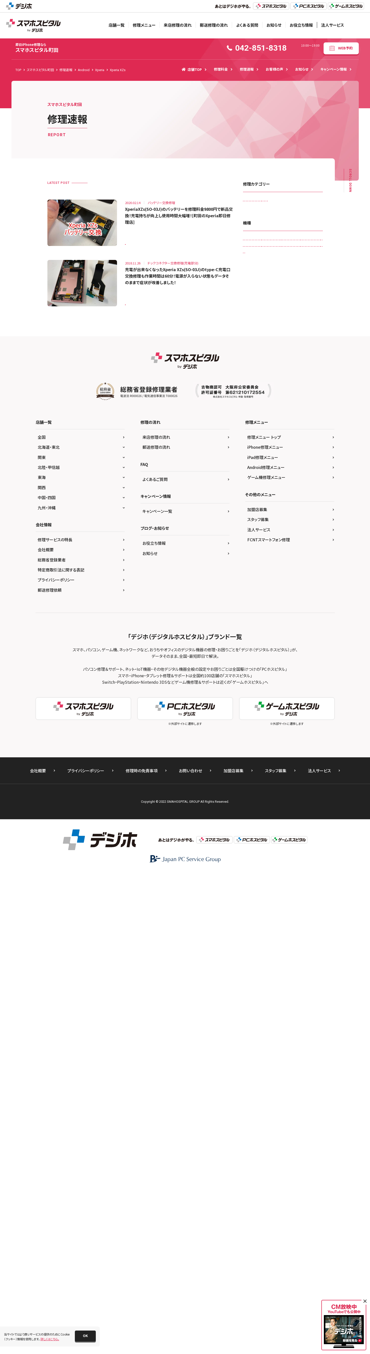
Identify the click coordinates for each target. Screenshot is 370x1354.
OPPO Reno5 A (274, 680)
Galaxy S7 (253, 390)
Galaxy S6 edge (303, 379)
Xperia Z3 (281, 742)
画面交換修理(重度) (295, 285)
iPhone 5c (253, 597)
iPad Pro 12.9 (294, 504)
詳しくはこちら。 (49, 1339)
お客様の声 (274, 69)
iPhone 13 (289, 576)
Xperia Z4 (289, 752)
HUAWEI (300, 400)
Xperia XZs (135, 241)
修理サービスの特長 (55, 1020)
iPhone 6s (281, 607)
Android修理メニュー (266, 948)
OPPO (250, 680)
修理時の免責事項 (141, 1252)
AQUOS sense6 (256, 348)
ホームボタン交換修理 (295, 264)
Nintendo (310, 659)
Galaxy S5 (253, 379)
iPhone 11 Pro (299, 545)
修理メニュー (144, 25)
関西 (42, 968)
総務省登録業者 (52, 1041)
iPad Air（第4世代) (291, 462)
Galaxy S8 (307, 390)
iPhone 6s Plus (307, 607)
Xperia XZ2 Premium (260, 731)
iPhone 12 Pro (286, 566)
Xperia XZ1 (253, 721)
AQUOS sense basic (285, 338)
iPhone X (289, 638)
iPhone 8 (302, 618)
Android (251, 328)
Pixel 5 (250, 690)
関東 (42, 938)
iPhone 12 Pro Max (259, 576)
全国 (42, 918)
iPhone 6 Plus (255, 607)
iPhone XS (277, 649)
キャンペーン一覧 (157, 992)
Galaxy (280, 348)
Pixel (297, 680)
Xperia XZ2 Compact (285, 721)
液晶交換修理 (308, 275)
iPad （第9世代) (256, 452)
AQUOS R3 (293, 328)
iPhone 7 (252, 618)
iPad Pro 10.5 (255, 493)
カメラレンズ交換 (293, 202)
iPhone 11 (272, 545)
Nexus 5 (269, 659)
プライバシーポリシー (56, 1061)
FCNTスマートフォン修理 (268, 1020)
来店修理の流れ (178, 25)
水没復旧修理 (281, 275)
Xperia (287, 690)
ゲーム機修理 (284, 213)
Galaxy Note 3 (304, 348)
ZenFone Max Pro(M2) (261, 783)
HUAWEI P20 (254, 411)
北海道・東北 (49, 928)
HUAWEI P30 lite (284, 411)
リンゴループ (254, 275)
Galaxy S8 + (254, 400)
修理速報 (247, 69)
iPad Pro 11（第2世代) (261, 504)
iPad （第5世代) (256, 431)
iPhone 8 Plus (255, 628)
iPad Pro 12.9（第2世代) (262, 514)
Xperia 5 (251, 700)
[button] (85, 1336)
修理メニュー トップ (264, 918)
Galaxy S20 (279, 369)
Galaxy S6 (276, 379)
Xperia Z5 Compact (282, 763)
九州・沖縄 (47, 989)
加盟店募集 (257, 990)
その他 (311, 783)
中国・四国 (47, 979)
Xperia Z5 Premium (259, 773)
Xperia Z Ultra (255, 742)
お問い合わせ (190, 1252)
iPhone (251, 545)
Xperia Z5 (252, 763)
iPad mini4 (302, 483)
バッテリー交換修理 (258, 264)
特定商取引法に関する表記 (61, 1051)
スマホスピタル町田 (36, 48)
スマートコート (291, 223)
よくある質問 (247, 25)
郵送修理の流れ (214, 25)
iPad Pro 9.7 (296, 535)
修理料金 (221, 69)
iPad (307, 411)
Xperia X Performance (261, 711)
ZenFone (288, 773)
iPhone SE (281, 628)
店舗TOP (192, 69)
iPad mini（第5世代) (281, 473)
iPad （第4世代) (286, 421)
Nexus (250, 659)
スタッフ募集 (258, 1001)
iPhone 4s (288, 586)
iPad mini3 (277, 483)
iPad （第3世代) (256, 421)
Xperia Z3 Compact (259, 752)
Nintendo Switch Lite (292, 669)
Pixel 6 (269, 690)
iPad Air (281, 452)
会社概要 (46, 1031)
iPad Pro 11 (282, 493)
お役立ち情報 (301, 25)
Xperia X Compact (279, 700)
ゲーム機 (291, 783)
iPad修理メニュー (262, 938)
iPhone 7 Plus (277, 618)
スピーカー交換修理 (259, 223)
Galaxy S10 (254, 369)
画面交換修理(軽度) (259, 285)
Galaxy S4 (303, 369)
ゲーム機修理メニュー (266, 958)
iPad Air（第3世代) (258, 462)
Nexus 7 (289, 659)
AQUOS (272, 328)
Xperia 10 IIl (309, 690)
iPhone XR (253, 649)
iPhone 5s (276, 597)
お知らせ (273, 25)
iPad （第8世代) (286, 442)
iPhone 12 (289, 556)
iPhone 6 (298, 597)
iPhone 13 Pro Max (259, 586)
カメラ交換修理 (256, 213)
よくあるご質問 (155, 960)
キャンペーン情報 (333, 69)
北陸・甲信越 (49, 948)
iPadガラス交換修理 (259, 202)
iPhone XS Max (303, 649)
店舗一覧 (116, 25)
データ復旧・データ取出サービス (266, 243)
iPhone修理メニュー (265, 928)
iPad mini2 (253, 483)
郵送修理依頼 (50, 1071)
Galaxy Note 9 (284, 359)
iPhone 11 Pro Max (259, 556)
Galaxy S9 (279, 400)
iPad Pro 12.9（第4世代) (262, 535)
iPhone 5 (311, 586)
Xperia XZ (292, 711)
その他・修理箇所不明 (301, 233)
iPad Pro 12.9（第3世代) (262, 524)
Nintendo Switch (257, 669)
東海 (42, 958)
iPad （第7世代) (256, 442)
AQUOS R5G (254, 338)
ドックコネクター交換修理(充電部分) (269, 254)
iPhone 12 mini (256, 566)
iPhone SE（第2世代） (260, 638)
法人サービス (332, 25)
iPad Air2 (252, 473)
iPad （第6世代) (286, 431)
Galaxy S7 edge (280, 390)
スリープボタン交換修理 (261, 233)
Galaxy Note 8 (255, 359)
